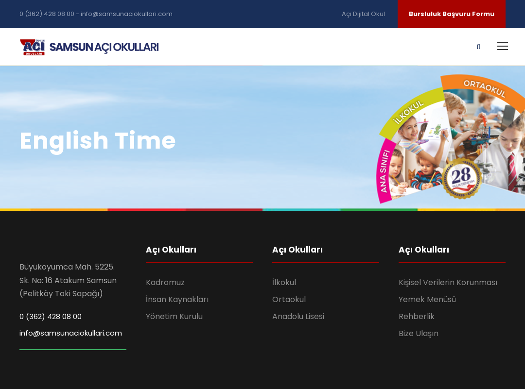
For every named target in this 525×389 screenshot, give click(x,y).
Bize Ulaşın (418, 333)
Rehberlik (417, 316)
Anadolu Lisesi (298, 316)
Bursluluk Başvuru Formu (451, 13)
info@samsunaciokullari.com (70, 333)
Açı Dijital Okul (364, 13)
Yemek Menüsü (427, 299)
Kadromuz (165, 282)
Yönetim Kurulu (174, 316)
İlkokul (284, 282)
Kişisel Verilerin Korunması (448, 282)
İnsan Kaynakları (177, 299)
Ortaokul (289, 299)
